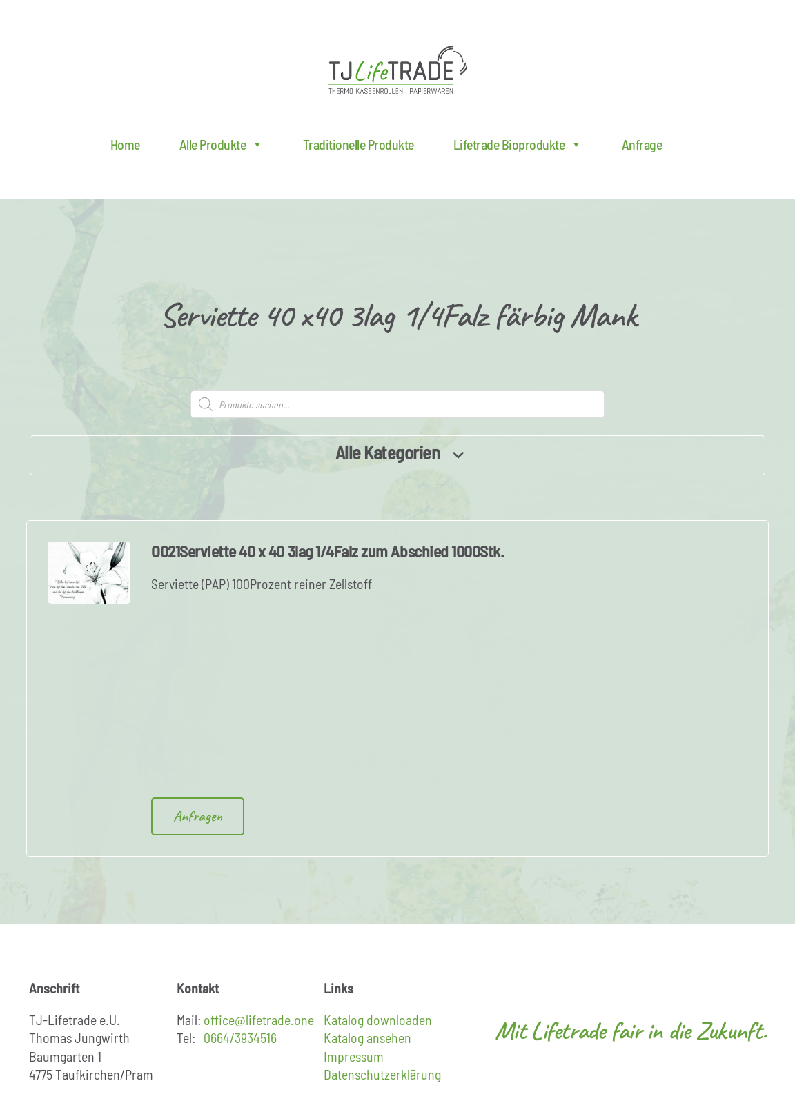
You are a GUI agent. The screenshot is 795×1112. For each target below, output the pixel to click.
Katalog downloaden (378, 1019)
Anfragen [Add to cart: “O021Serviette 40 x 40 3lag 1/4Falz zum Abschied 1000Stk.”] (197, 816)
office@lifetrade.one (259, 1019)
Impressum (354, 1056)
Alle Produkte (221, 144)
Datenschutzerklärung (382, 1074)
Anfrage (642, 144)
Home (125, 144)
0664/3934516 (240, 1037)
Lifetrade (397, 70)
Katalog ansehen (367, 1037)
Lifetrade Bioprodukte (517, 144)
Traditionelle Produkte (358, 144)
